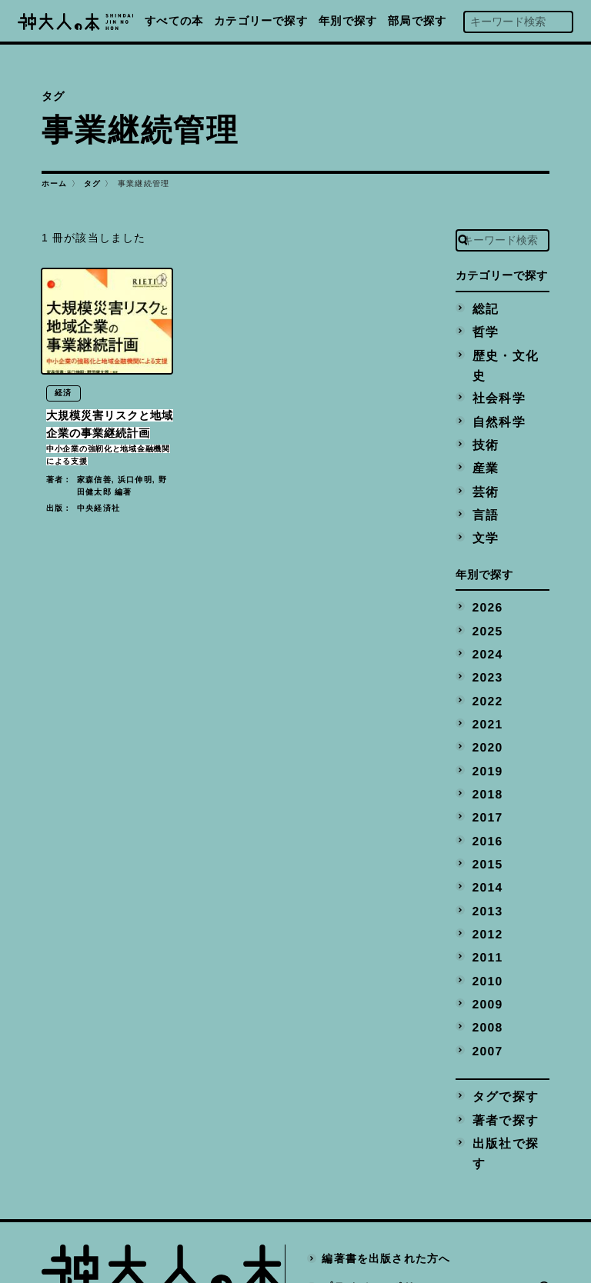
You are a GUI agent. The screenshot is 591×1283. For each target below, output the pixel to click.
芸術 (482, 456)
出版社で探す (506, 1054)
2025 (485, 586)
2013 (485, 841)
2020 (485, 692)
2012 (485, 861)
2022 (485, 650)
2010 (485, 904)
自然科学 (494, 392)
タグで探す (500, 1011)
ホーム (55, 183)
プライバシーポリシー (380, 1176)
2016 (485, 777)
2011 (485, 883)
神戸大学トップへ (369, 1205)
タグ (92, 183)
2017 (485, 756)
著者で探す (500, 1032)
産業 (482, 434)
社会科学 (494, 371)
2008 (485, 946)
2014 (485, 819)
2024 (485, 608)
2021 (485, 671)
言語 (482, 477)
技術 (482, 414)
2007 (485, 967)
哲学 (482, 328)
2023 (485, 628)
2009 (485, 925)
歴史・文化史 (506, 350)
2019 (485, 713)
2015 (485, 798)
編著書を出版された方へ (386, 1147)
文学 (482, 498)
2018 (485, 734)
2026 (485, 565)
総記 (482, 308)
